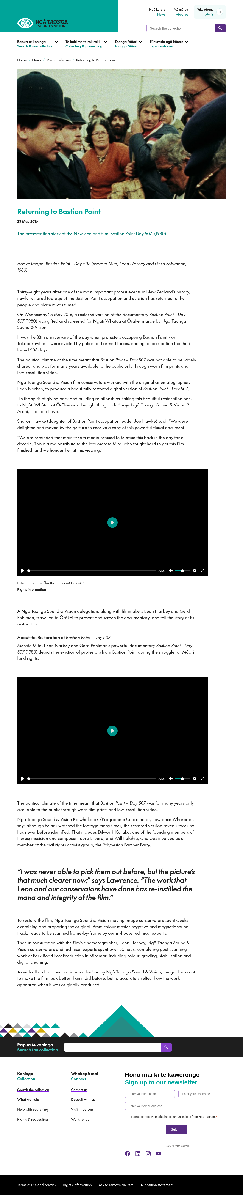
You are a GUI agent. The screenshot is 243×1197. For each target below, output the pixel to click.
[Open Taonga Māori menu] (129, 46)
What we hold (28, 1099)
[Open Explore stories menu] (169, 46)
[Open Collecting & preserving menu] (86, 46)
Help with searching (32, 1109)
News (36, 59)
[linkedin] (137, 1153)
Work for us (80, 1119)
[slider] (91, 571)
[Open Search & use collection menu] (38, 46)
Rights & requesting (32, 1119)
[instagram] (148, 1153)
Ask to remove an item (116, 1184)
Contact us (79, 1089)
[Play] (22, 570)
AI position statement (156, 1184)
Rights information (31, 589)
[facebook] (127, 1153)
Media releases (58, 59)
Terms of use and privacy (36, 1184)
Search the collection (33, 1089)
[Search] (220, 28)
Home (22, 59)
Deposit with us (83, 1099)
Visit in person (82, 1109)
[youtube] (158, 1153)
